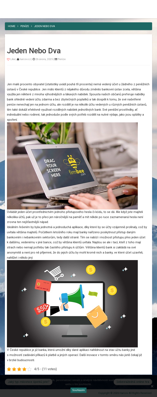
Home (11, 26)
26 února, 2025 (44, 59)
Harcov (78, 5)
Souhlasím (78, 390)
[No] (152, 386)
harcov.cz (25, 59)
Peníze (24, 26)
